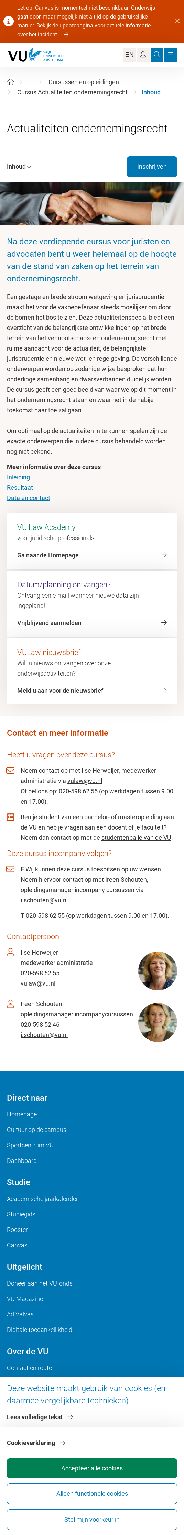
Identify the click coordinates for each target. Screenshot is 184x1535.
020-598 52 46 (40, 1024)
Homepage (22, 1114)
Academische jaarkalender (42, 1198)
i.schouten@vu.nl (44, 900)
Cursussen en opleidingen (83, 82)
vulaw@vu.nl (84, 781)
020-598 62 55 (40, 973)
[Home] (10, 82)
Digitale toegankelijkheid (39, 1329)
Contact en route (29, 1367)
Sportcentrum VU (30, 1145)
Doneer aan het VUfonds (40, 1283)
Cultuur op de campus (36, 1129)
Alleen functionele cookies (92, 1493)
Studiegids (21, 1214)
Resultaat (20, 487)
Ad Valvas (20, 1314)
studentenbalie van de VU (136, 837)
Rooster (17, 1229)
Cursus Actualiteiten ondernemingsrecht (72, 92)
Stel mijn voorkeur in (92, 1519)
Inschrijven (152, 166)
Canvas (17, 1245)
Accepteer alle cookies (92, 1468)
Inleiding (18, 477)
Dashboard (22, 1160)
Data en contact (28, 497)
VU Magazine (25, 1298)
